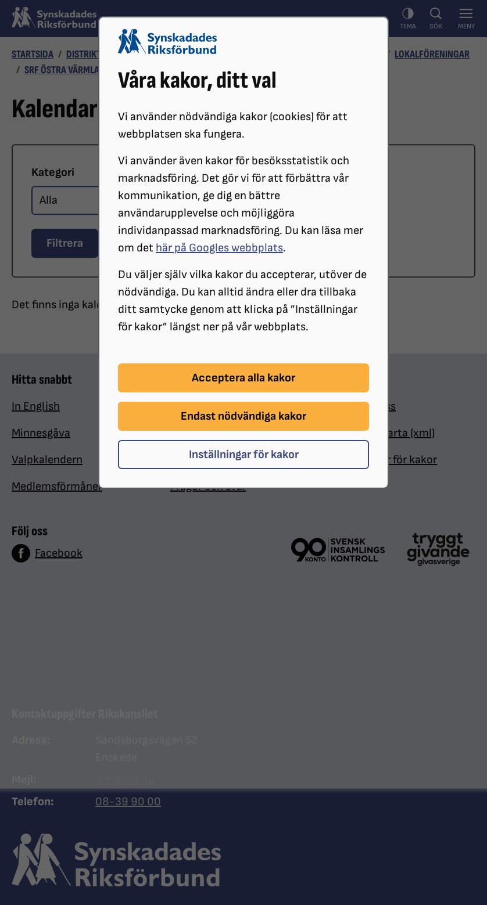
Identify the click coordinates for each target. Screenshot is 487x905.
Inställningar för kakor (244, 454)
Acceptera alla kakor (243, 378)
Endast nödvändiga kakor (243, 416)
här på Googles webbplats (219, 248)
